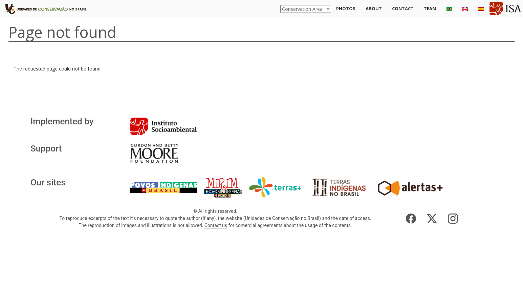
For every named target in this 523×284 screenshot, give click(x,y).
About (374, 8)
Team (430, 8)
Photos (345, 8)
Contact (403, 8)
